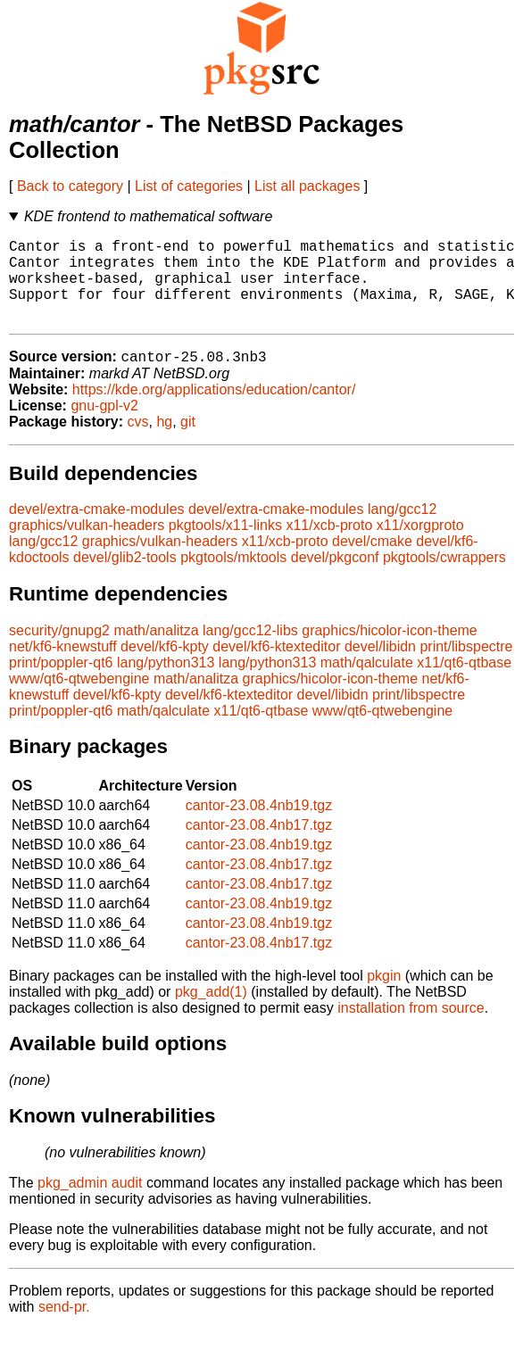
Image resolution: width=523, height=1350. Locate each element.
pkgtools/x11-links (225, 545)
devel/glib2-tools (125, 577)
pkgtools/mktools (233, 577)
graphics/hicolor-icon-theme (389, 650)
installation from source (411, 1028)
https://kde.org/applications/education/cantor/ (214, 410)
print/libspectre (465, 667)
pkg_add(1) (211, 1012)
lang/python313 (165, 683)
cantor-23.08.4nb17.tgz (259, 845)
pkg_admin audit (89, 1203)
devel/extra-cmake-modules (97, 529)
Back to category (70, 186)
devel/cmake (372, 561)
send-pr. (64, 1327)
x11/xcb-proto (329, 545)
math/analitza (155, 650)
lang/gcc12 (402, 529)
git (187, 442)
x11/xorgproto (420, 545)
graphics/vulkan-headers (86, 545)
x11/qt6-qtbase (464, 683)
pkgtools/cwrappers (444, 577)
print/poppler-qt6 (61, 683)
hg (164, 442)
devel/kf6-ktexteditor (276, 667)
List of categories (189, 186)
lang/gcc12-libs (250, 650)
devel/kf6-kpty (164, 667)
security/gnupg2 (59, 650)
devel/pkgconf (335, 577)
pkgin (384, 996)
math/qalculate (366, 683)
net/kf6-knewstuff (63, 667)
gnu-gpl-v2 (104, 426)
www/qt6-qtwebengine (79, 699)
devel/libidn (380, 667)
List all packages (307, 186)
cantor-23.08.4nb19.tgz (259, 825)
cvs (138, 442)
